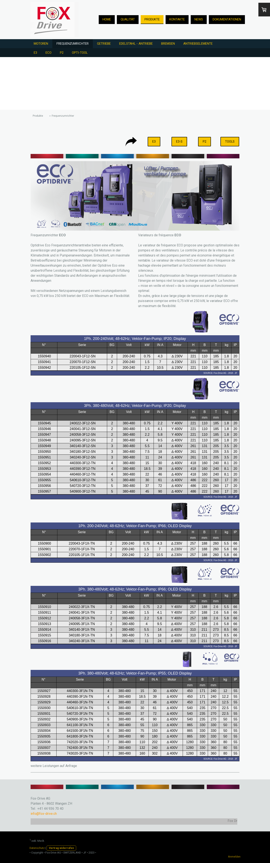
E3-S (179, 141)
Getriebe (104, 43)
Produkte (152, 19)
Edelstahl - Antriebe (136, 43)
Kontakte (177, 19)
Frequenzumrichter (73, 43)
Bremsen (168, 43)
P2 (61, 53)
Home (107, 19)
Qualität (128, 19)
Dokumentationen (227, 19)
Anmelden (234, 856)
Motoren (41, 43)
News (198, 19)
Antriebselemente (198, 43)
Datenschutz (37, 848)
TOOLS (230, 141)
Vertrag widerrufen (61, 848)
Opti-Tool (80, 53)
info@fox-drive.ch (44, 814)
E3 (35, 53)
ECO (48, 53)
